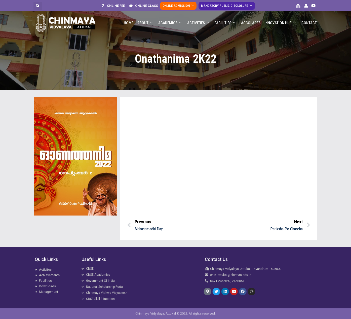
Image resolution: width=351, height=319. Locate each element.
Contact (309, 23)
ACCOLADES (250, 23)
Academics (170, 23)
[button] (37, 6)
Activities (198, 23)
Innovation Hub (280, 23)
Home (128, 23)
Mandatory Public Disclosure (226, 6)
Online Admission (178, 6)
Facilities (225, 23)
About (145, 23)
